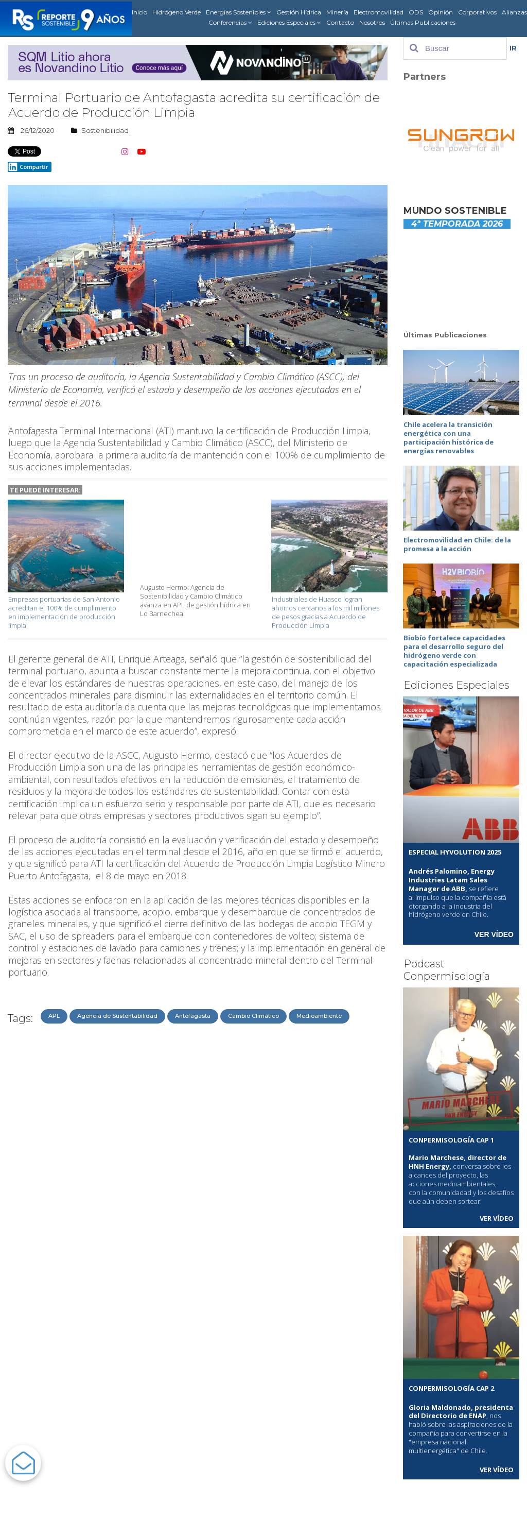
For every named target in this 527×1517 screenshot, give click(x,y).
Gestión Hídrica (298, 12)
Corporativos (477, 12)
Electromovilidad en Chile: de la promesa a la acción (457, 544)
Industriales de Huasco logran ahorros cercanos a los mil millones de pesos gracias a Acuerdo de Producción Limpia (325, 612)
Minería (337, 12)
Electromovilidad (378, 12)
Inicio (139, 12)
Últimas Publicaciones (422, 22)
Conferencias (230, 23)
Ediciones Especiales (289, 23)
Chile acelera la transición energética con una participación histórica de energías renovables (448, 437)
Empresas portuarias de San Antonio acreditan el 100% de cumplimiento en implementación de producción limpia (64, 612)
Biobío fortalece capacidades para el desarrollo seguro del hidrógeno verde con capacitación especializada (454, 651)
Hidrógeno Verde (176, 12)
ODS (416, 12)
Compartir (28, 167)
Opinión (440, 12)
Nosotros (372, 22)
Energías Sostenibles (238, 12)
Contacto (340, 22)
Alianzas (514, 12)
